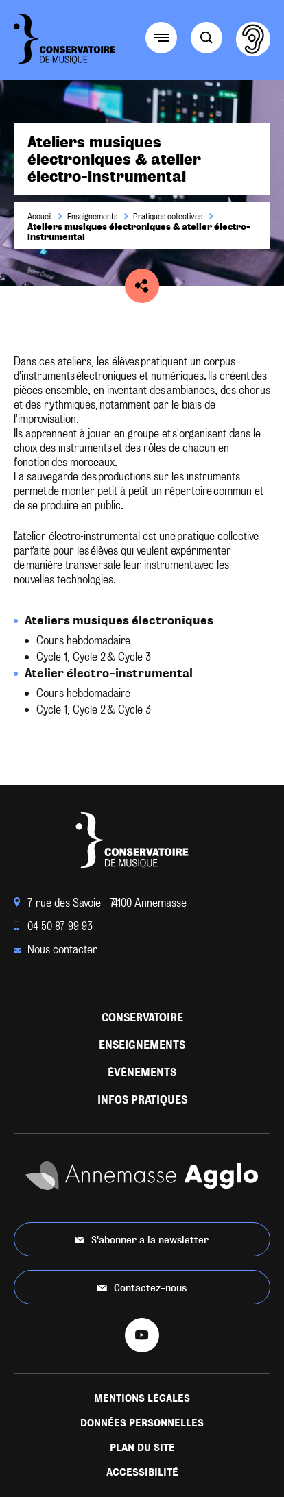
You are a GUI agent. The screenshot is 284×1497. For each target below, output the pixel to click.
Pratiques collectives (167, 216)
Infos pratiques (142, 1100)
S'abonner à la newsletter (142, 1239)
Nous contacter (55, 949)
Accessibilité (142, 1472)
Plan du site (142, 1447)
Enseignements (92, 216)
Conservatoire (142, 1017)
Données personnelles (142, 1422)
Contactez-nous (142, 1287)
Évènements (142, 1072)
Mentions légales (142, 1398)
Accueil (39, 216)
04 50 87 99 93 (53, 926)
